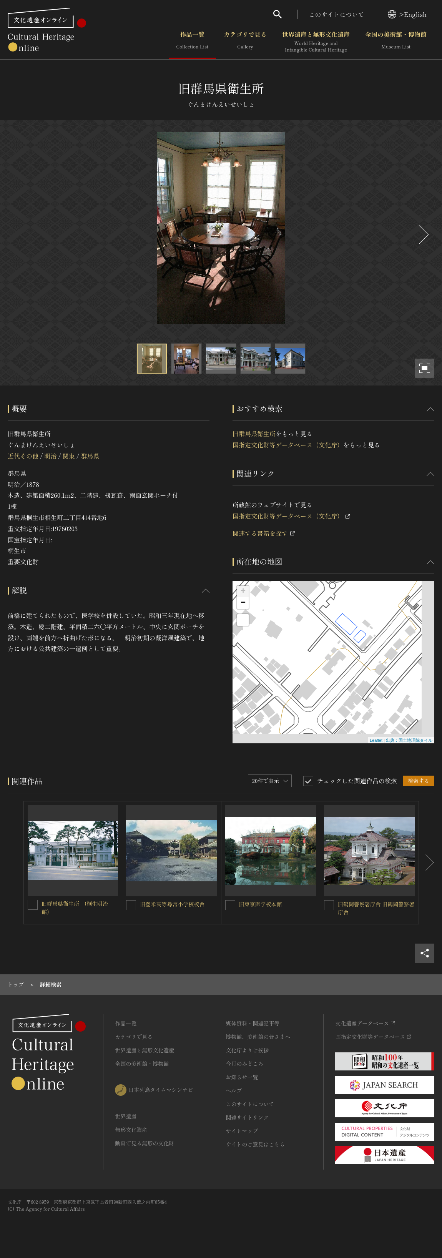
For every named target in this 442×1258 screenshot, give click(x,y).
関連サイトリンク (247, 1117)
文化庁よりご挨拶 (247, 1050)
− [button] (243, 603)
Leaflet (376, 740)
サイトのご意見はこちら (255, 1144)
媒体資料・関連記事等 (252, 1023)
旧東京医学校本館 (260, 904)
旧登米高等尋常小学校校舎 (172, 904)
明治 (50, 455)
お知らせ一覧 (242, 1077)
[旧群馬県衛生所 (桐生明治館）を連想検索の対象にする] (33, 905)
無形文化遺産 (131, 1129)
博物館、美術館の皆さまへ (258, 1036)
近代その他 (23, 455)
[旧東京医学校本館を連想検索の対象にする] (230, 905)
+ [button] (243, 591)
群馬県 (90, 455)
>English (407, 14)
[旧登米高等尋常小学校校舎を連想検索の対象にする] (131, 905)
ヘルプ (234, 1090)
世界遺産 (125, 1116)
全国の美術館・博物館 (396, 42)
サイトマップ (242, 1131)
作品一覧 (192, 42)
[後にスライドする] (422, 234)
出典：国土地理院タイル (409, 740)
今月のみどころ (244, 1063)
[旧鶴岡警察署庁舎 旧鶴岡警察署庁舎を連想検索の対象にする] (329, 905)
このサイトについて (336, 14)
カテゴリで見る (245, 42)
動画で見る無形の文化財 (144, 1143)
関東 (69, 455)
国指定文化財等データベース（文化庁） (288, 444)
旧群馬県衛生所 (254, 433)
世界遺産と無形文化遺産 (316, 42)
